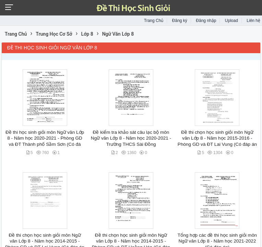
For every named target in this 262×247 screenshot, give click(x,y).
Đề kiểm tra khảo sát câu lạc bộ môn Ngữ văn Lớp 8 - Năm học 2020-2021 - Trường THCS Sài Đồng (131, 138)
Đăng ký (179, 20)
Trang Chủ (154, 20)
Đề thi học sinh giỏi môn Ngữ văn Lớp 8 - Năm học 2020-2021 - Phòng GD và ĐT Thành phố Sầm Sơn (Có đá (44, 138)
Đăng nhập (206, 20)
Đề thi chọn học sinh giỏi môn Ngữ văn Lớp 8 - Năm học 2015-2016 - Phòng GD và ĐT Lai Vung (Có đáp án (217, 138)
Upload (231, 20)
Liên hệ (253, 20)
